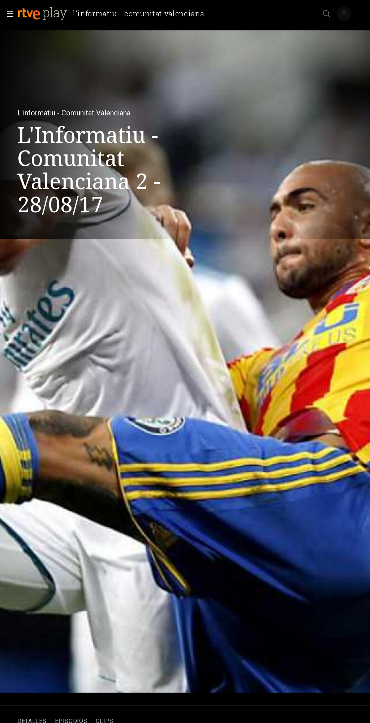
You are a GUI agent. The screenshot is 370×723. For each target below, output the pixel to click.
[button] (8, 14)
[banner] (113, 14)
